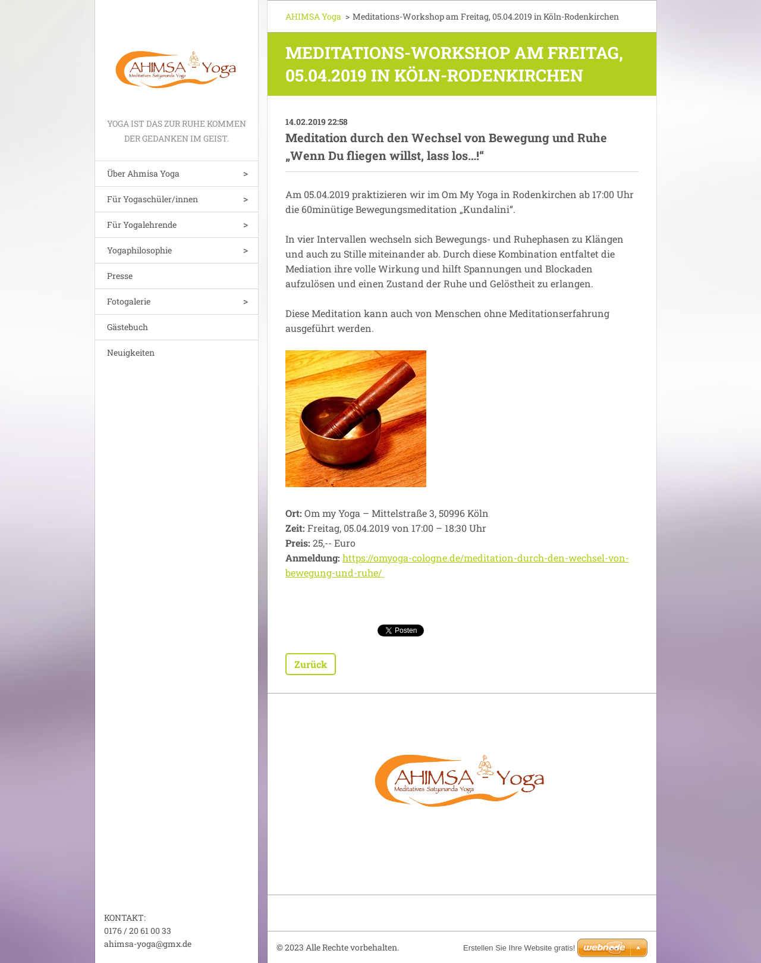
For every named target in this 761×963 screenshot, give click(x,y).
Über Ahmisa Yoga (143, 173)
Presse (120, 275)
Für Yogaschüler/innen (152, 199)
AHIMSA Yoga (313, 16)
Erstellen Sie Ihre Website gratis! (519, 947)
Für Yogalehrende (142, 224)
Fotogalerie (128, 301)
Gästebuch (127, 326)
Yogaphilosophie (139, 250)
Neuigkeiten (131, 352)
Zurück (310, 664)
